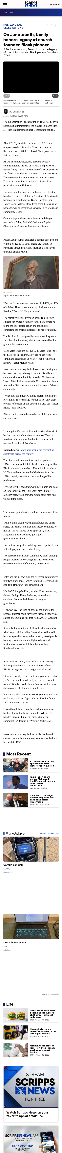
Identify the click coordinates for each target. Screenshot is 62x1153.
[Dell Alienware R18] (30, 934)
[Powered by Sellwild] (54, 994)
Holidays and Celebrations (13, 26)
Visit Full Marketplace (49, 833)
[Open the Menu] (4, 4)
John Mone (18, 111)
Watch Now (55, 4)
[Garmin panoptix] (30, 856)
